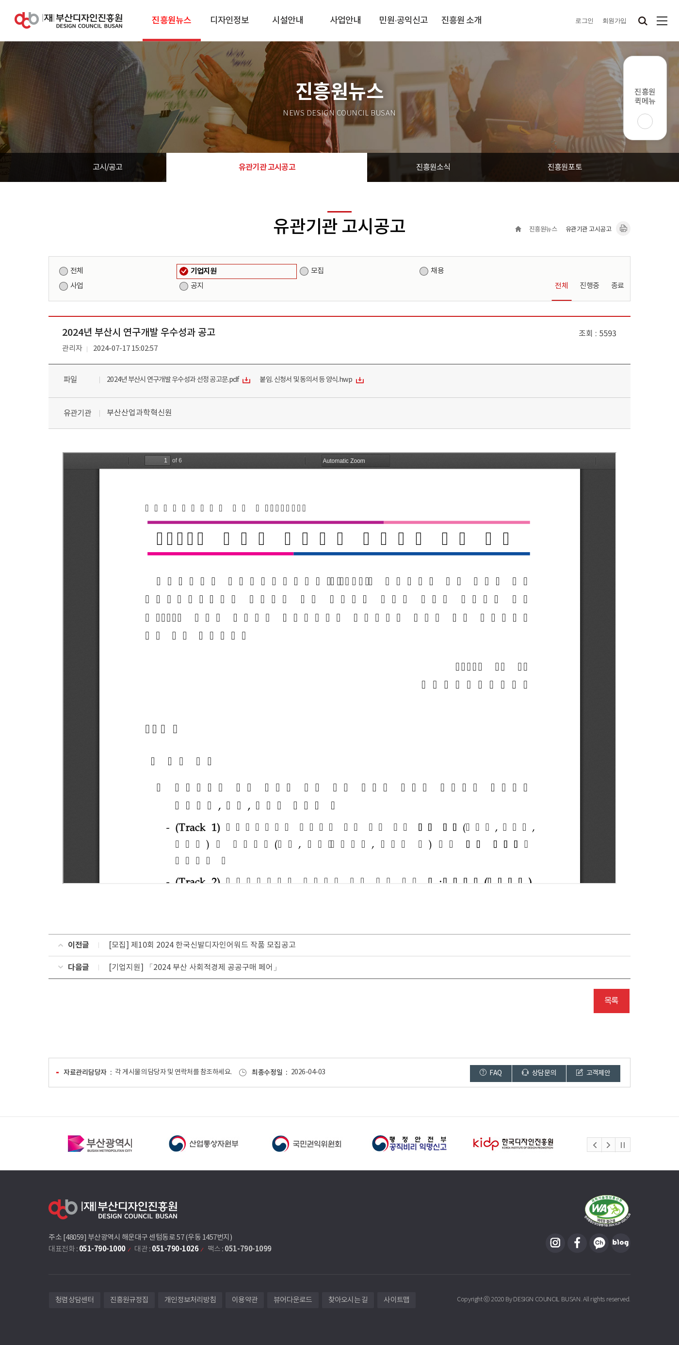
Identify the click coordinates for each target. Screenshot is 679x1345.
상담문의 (539, 1073)
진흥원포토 (565, 167)
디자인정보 (229, 21)
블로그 (620, 1243)
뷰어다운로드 (293, 1300)
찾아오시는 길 (348, 1300)
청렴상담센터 (74, 1300)
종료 (617, 286)
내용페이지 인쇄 (623, 228)
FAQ (491, 1073)
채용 (437, 271)
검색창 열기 (642, 20)
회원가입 (614, 20)
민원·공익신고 (403, 21)
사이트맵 (662, 20)
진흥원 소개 (461, 21)
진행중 (589, 286)
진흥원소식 (433, 167)
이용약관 (245, 1300)
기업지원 (203, 271)
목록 (611, 1001)
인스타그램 (555, 1243)
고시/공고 (108, 167)
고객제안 (593, 1073)
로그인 (584, 20)
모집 (317, 271)
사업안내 (345, 21)
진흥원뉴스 (171, 21)
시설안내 (287, 21)
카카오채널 (599, 1243)
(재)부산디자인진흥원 (68, 20)
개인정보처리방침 (190, 1300)
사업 (76, 286)
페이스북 (577, 1243)
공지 (197, 286)
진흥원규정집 (129, 1300)
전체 (76, 271)
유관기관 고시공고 (267, 167)
